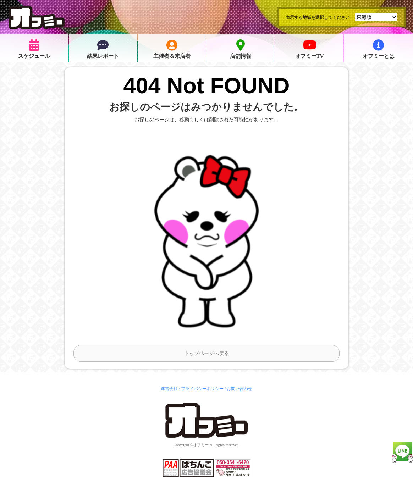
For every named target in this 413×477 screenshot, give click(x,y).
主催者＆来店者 (172, 49)
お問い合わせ (239, 388)
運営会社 (169, 388)
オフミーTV (309, 49)
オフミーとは (379, 49)
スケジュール (34, 49)
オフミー (201, 445)
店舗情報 (240, 49)
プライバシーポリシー (202, 388)
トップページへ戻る (206, 353)
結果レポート (103, 49)
